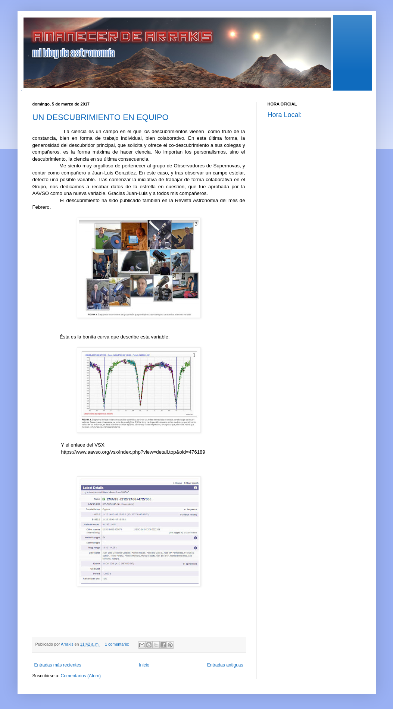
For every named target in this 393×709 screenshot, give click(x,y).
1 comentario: (117, 644)
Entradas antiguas (225, 665)
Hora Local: (285, 115)
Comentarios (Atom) (81, 675)
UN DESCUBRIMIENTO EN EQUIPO (100, 117)
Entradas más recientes (57, 665)
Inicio (144, 665)
